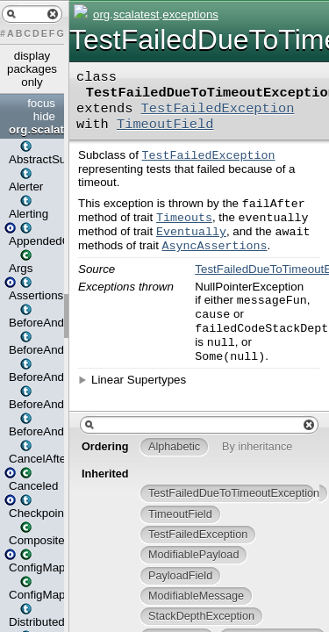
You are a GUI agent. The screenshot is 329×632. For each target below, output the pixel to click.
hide (44, 116)
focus (41, 103)
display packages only (32, 69)
